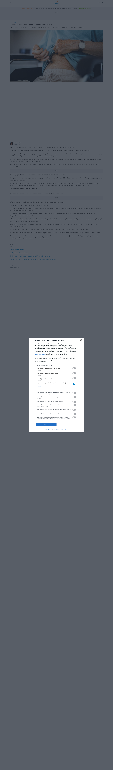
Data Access (56, 429)
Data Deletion (48, 429)
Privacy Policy (64, 429)
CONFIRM (46, 424)
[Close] (81, 340)
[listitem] (56, 365)
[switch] (74, 368)
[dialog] (56, 385)
